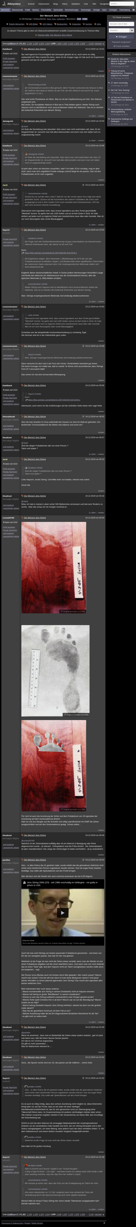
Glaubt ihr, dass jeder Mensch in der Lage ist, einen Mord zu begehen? (121, 63)
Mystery (35, 10)
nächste (98, 43)
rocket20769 (8, 518)
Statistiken (76, 4)
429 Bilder (33, 24)
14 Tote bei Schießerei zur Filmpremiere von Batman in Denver (121, 101)
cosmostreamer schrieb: (36, 193)
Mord (49, 19)
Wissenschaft (17, 10)
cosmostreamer (10, 76)
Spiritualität (57, 10)
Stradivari (7, 437)
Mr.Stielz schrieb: (33, 1166)
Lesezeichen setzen (11, 68)
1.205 (53, 43)
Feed (79, 19)
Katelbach (7, 49)
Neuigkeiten (105, 4)
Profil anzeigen (9, 58)
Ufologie (96, 10)
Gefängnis (61, 19)
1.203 (41, 43)
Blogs (55, 4)
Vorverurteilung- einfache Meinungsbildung (121, 112)
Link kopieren (8, 65)
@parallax (25, 1032)
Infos (99, 24)
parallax (6, 860)
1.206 (58, 43)
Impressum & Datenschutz (12, 1223)
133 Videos (47, 24)
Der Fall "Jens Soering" (121, 91)
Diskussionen (44, 4)
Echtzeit (31, 4)
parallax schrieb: (33, 1087)
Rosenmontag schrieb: (35, 85)
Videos (64, 4)
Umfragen (113, 10)
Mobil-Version (37, 1223)
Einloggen (123, 37)
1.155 (29, 43)
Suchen (88, 24)
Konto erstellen (123, 46)
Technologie (86, 10)
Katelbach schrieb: (34, 238)
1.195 (35, 43)
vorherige (11, 43)
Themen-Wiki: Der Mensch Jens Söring (54, 35)
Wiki (94, 4)
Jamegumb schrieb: (34, 154)
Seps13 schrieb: (33, 355)
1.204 (47, 43)
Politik (27, 10)
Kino (54, 19)
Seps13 (6, 230)
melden (101, 71)
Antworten (76, 24)
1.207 (64, 43)
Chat (86, 4)
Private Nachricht (10, 61)
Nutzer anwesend (121, 17)
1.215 (70, 43)
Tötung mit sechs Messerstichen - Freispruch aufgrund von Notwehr (121, 75)
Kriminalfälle (46, 10)
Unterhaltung (124, 10)
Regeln (27, 1223)
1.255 (76, 43)
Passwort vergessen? (121, 42)
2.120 (91, 43)
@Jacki (24, 126)
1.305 (82, 43)
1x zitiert (92, 116)
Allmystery (14, 3)
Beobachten (62, 24)
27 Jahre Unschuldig (121, 84)
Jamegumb (8, 121)
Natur (104, 10)
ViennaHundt (9, 417)
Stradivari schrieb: (34, 468)
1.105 (23, 43)
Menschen (5, 10)
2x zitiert (92, 302)
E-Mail (85, 19)
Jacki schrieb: (32, 315)
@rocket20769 (27, 841)
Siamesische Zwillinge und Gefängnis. (121, 121)
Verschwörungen (72, 10)
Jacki (5, 185)
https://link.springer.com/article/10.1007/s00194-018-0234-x (51, 253)
